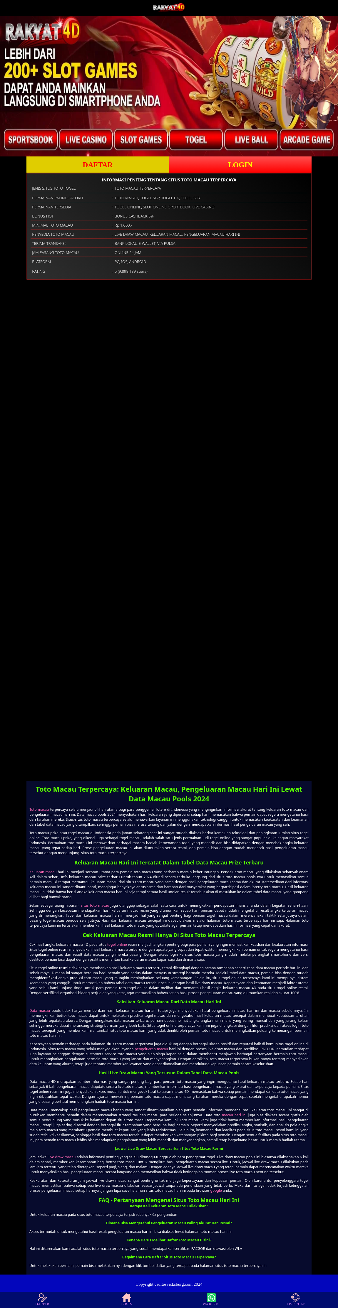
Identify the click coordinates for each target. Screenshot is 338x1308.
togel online (117, 944)
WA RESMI (211, 1299)
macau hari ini (234, 1115)
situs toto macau (95, 905)
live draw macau (62, 1156)
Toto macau (39, 809)
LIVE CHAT (296, 1299)
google (216, 1190)
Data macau (39, 1010)
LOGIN (240, 165)
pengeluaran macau (151, 1048)
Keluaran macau (42, 871)
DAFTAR (98, 165)
